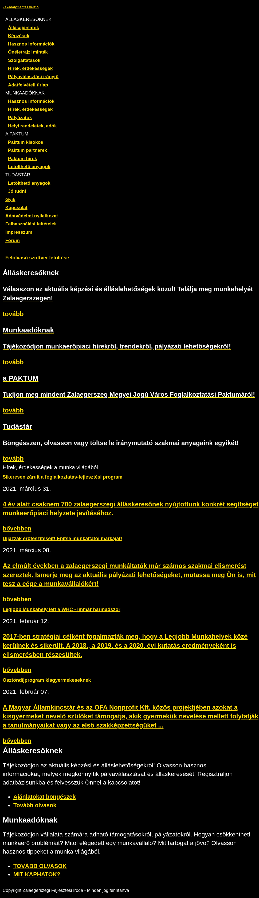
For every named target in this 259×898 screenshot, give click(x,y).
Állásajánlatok (23, 27)
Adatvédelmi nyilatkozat (31, 215)
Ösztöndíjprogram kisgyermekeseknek (47, 680)
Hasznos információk (31, 44)
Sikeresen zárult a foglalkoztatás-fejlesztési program (63, 477)
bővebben (17, 528)
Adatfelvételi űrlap (28, 85)
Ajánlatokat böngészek (44, 797)
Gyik (10, 199)
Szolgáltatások (24, 60)
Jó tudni (17, 191)
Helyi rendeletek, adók (32, 125)
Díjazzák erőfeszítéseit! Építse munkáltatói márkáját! (62, 538)
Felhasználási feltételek (31, 223)
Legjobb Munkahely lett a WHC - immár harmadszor (61, 609)
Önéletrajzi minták (28, 52)
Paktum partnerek (27, 150)
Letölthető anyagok (29, 166)
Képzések (18, 35)
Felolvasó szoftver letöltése (37, 257)
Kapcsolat (16, 207)
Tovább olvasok (34, 805)
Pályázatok (20, 117)
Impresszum (18, 232)
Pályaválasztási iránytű (33, 76)
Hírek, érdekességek (30, 68)
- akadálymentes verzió (20, 7)
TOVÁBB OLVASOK (40, 866)
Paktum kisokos (25, 142)
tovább (13, 313)
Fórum (12, 240)
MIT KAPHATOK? (36, 874)
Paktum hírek (22, 158)
